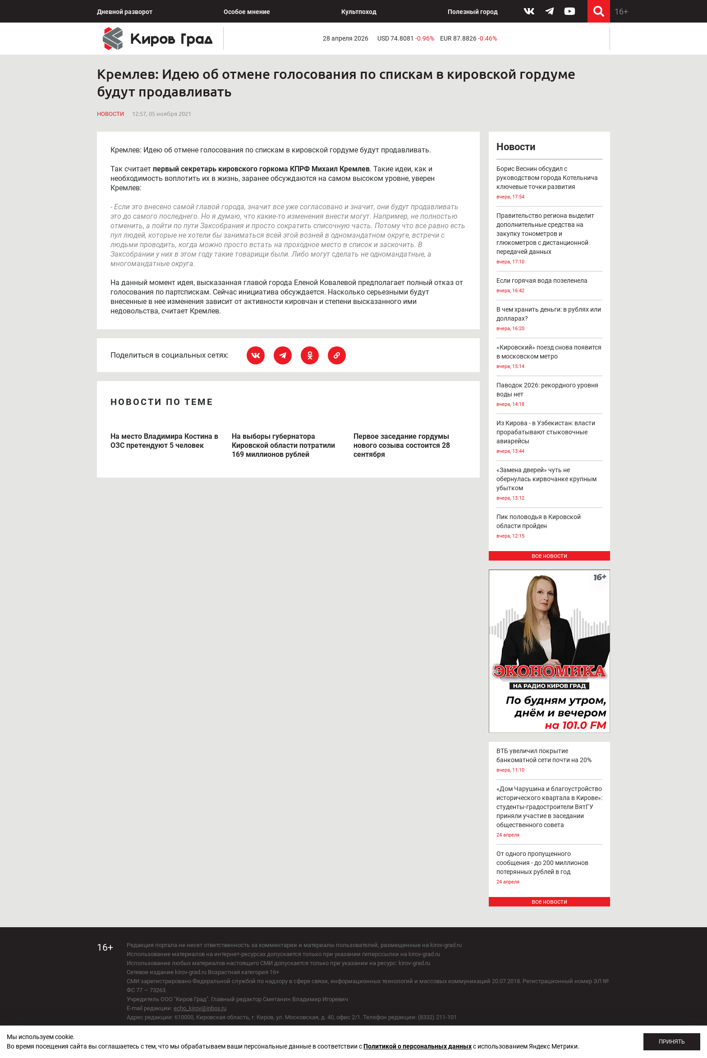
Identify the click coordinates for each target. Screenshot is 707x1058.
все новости (549, 555)
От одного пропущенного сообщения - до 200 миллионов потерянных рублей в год (549, 868)
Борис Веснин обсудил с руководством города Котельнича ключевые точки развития (549, 183)
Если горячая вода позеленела (549, 286)
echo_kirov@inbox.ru (200, 1008)
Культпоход (358, 11)
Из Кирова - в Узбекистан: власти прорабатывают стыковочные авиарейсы (549, 437)
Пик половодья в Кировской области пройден (549, 527)
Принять (672, 1042)
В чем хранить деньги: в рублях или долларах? (549, 319)
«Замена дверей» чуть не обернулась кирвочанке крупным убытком (549, 484)
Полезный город (473, 11)
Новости (110, 113)
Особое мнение (247, 11)
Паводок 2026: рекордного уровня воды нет (549, 395)
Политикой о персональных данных (417, 1046)
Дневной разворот (124, 11)
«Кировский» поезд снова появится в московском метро (549, 357)
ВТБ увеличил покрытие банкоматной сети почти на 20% (549, 761)
